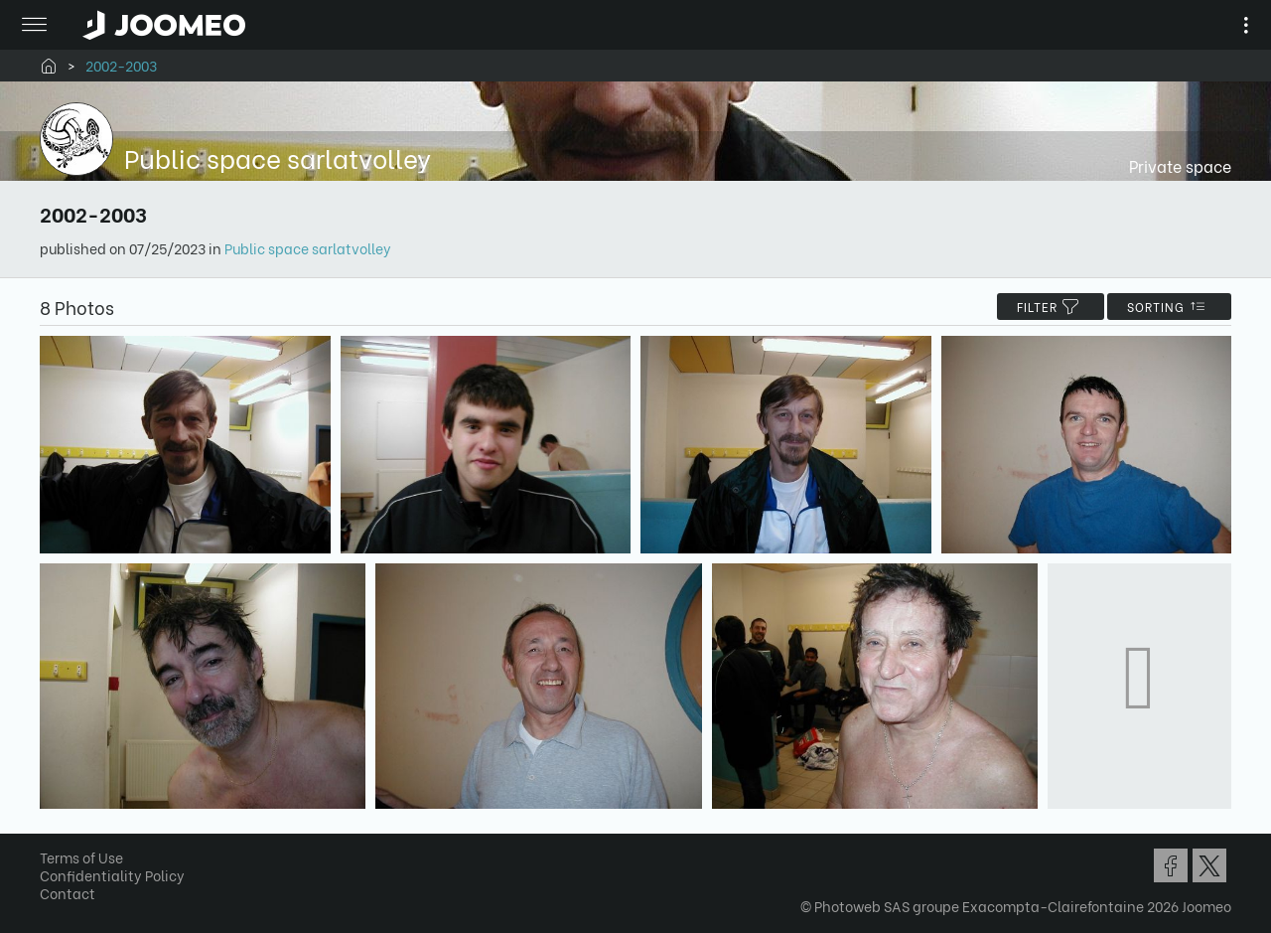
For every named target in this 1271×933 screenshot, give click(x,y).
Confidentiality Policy (112, 874)
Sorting (1169, 306)
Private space (1180, 165)
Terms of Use (81, 857)
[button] (53, 831)
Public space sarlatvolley (307, 247)
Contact (67, 892)
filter (1050, 306)
